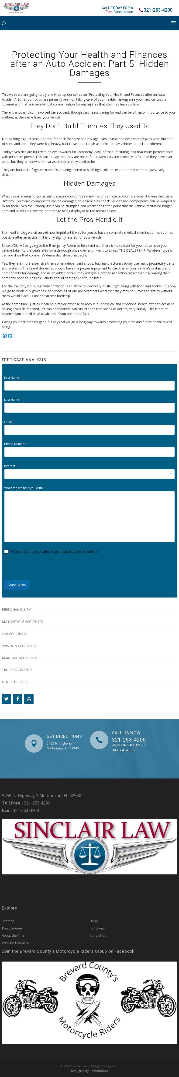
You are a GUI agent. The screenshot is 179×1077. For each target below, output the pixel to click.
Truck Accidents (17, 669)
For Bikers (97, 928)
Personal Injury (16, 609)
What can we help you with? (25, 488)
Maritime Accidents (19, 658)
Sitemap (8, 921)
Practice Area (12, 928)
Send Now (17, 585)
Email (9, 422)
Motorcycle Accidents (22, 621)
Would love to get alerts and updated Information (54, 551)
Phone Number (16, 444)
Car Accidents (14, 633)
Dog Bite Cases (15, 682)
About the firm (13, 935)
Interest (10, 466)
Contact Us (98, 935)
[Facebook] (17, 699)
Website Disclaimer (16, 942)
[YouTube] (29, 699)
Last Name (12, 400)
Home (94, 921)
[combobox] (89, 474)
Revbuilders (99, 1071)
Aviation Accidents (19, 646)
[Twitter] (6, 699)
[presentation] (39, 577)
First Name (12, 378)
